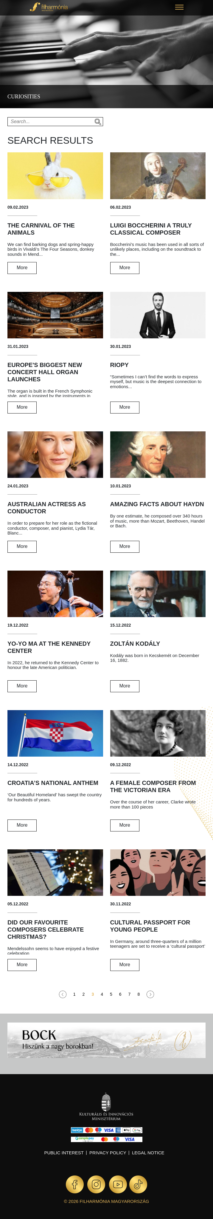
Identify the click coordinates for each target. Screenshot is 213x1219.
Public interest (64, 1152)
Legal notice (148, 1152)
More (22, 267)
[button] (179, 8)
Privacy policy (107, 1152)
